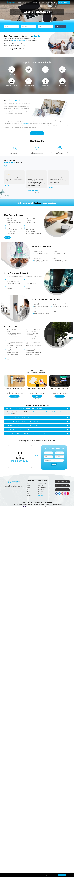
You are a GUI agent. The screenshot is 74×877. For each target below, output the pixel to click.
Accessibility (48, 502)
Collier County (41, 491)
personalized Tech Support (18, 40)
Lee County (40, 493)
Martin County (41, 489)
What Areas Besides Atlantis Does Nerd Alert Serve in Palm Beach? (22, 421)
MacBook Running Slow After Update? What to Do (59, 389)
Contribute (29, 495)
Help (44, 2)
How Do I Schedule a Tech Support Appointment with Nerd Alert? (21, 425)
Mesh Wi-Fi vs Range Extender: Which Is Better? (37, 389)
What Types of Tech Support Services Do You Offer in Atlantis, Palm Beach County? (26, 408)
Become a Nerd (62, 489)
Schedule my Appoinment (37, 133)
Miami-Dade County (42, 487)
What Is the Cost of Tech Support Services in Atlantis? (19, 417)
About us (25, 2)
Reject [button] (64, 875)
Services (30, 2)
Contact (36, 2)
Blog (40, 2)
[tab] (37, 408)
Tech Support (26, 123)
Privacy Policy (38, 502)
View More (14, 396)
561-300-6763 (51, 2)
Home (20, 2)
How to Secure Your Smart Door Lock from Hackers (14, 389)
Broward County (41, 485)
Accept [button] (60, 875)
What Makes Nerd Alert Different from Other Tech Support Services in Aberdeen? (25, 433)
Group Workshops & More (62, 485)
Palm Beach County (42, 483)
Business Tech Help (64, 2)
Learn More (40, 495)
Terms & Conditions (27, 502)
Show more (7, 237)
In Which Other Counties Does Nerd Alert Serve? (17, 429)
